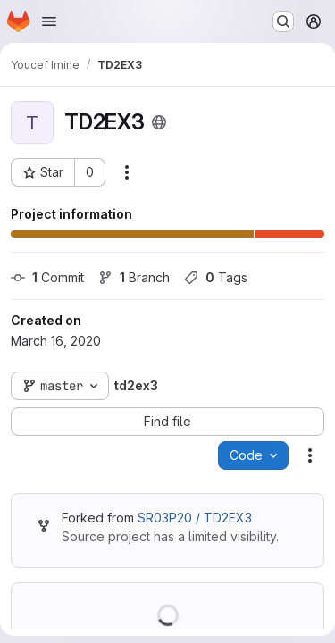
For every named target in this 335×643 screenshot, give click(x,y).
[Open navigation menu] (49, 21)
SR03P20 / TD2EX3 (195, 517)
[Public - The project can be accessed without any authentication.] (159, 122)
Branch (134, 277)
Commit (47, 277)
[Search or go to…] (283, 21)
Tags (215, 277)
